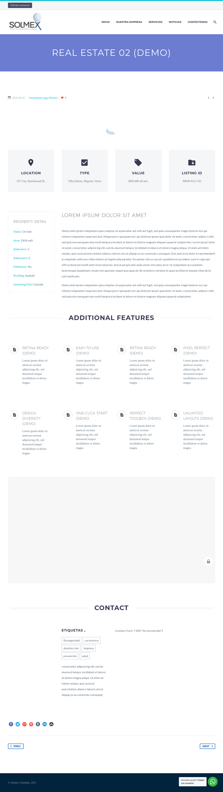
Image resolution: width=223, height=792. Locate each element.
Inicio (105, 22)
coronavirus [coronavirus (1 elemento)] (91, 640)
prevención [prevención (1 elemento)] (70, 656)
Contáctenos (198, 22)
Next (208, 746)
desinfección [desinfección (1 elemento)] (71, 648)
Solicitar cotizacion (20, 5)
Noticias (175, 22)
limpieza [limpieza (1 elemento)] (89, 648)
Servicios (155, 22)
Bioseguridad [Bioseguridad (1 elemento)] (71, 640)
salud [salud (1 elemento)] (85, 656)
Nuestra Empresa (129, 22)
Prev (15, 746)
